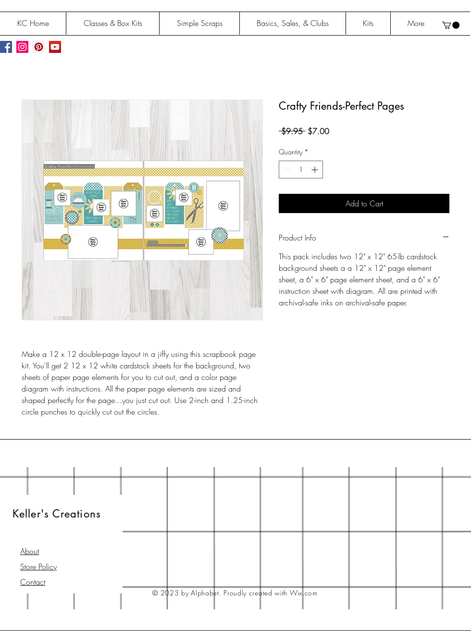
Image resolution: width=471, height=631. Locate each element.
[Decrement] (286, 169)
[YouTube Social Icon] (55, 47)
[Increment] (316, 169)
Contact (32, 582)
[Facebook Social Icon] (6, 47)
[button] (450, 25)
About (29, 551)
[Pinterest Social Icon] (39, 47)
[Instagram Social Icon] (22, 47)
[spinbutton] (301, 169)
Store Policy (38, 566)
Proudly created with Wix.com (270, 592)
